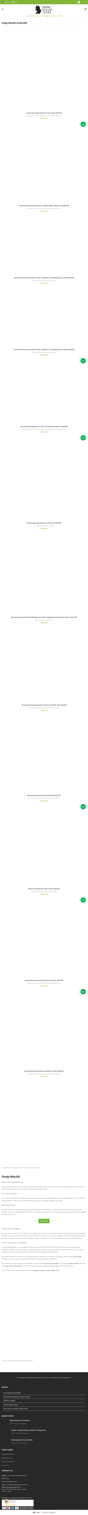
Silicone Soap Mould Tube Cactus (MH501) (44, 889)
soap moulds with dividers (13, 1266)
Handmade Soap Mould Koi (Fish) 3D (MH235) (44, 523)
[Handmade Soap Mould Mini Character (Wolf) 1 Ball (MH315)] (44, 664)
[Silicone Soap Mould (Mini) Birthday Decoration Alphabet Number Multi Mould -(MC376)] (44, 573)
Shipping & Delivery (8, 1454)
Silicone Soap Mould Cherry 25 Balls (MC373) (44, 795)
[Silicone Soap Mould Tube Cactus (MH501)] (44, 845)
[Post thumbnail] (5, 1422)
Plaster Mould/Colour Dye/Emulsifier (48, 798)
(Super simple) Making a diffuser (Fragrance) (28, 1430)
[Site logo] (44, 9)
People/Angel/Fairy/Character (50, 708)
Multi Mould (49, 620)
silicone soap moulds (51, 1263)
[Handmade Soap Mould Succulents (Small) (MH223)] (44, 1028)
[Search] (85, 2)
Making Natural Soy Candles (22, 1440)
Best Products (56, 116)
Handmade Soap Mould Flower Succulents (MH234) (44, 980)
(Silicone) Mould (40, 620)
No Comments (22, 1423)
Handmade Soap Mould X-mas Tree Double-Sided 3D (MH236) (44, 426)
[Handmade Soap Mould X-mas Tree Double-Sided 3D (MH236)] (44, 391)
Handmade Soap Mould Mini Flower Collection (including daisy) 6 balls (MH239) (44, 278)
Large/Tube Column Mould (39, 891)
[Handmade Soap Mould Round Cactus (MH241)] (44, 70)
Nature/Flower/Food (45, 116)
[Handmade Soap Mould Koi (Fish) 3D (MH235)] (44, 477)
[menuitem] (5, 2)
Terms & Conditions (8, 1461)
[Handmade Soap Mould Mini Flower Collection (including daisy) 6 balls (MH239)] (44, 244)
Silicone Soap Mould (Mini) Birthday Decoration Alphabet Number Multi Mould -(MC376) (44, 617)
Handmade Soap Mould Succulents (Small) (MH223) (44, 1071)
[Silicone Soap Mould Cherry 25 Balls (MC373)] (44, 753)
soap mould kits (74, 1263)
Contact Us (5, 1465)
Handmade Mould (32, 116)
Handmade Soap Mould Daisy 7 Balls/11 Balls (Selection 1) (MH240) (44, 206)
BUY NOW (44, 1221)
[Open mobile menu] (3, 9)
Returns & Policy (7, 1458)
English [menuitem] (37, 1512)
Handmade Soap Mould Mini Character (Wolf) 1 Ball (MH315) (44, 705)
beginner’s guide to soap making (44, 1270)
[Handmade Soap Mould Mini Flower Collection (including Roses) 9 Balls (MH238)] (44, 316)
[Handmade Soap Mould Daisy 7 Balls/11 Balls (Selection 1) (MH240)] (44, 162)
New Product (57, 208)
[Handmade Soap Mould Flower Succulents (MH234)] (44, 937)
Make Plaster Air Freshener (20, 1420)
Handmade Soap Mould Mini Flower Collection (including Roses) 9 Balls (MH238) (44, 349)
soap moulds (77, 1256)
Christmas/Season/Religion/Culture (45, 429)
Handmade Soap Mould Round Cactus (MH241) (44, 113)
